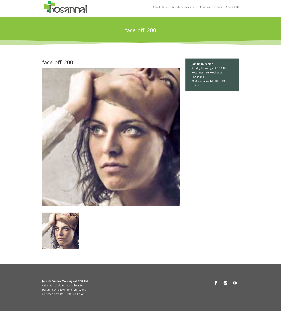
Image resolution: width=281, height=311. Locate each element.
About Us (158, 7)
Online (59, 285)
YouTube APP (75, 285)
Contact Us (232, 7)
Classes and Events (210, 7)
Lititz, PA (47, 285)
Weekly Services (181, 7)
